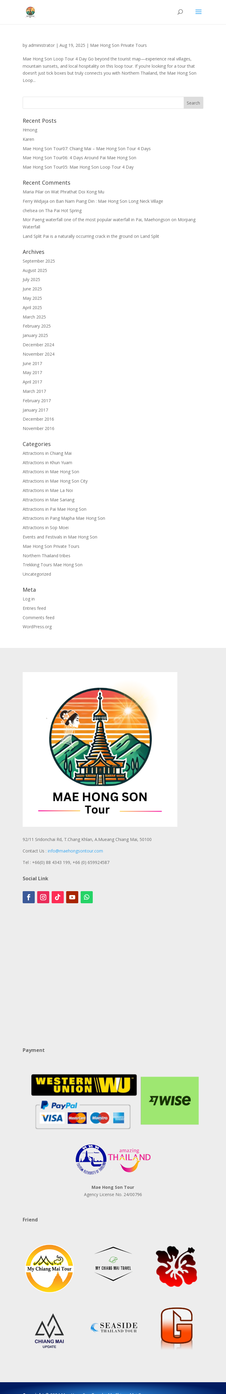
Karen (28, 139)
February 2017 (37, 400)
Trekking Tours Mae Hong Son (52, 565)
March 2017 (34, 391)
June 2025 (32, 289)
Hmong (30, 130)
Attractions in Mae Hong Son (51, 471)
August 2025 (35, 270)
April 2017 (32, 382)
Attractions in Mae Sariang (48, 500)
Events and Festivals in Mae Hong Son (60, 537)
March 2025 (34, 317)
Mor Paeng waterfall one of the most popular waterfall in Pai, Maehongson (96, 219)
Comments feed (38, 617)
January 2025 (35, 335)
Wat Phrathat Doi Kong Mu (77, 192)
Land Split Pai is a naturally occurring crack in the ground (78, 236)
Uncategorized (37, 574)
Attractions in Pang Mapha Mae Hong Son (64, 518)
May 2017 (32, 372)
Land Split (149, 236)
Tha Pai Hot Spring (63, 210)
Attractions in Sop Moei (46, 527)
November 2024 (38, 354)
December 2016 (38, 419)
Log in (29, 599)
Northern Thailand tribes (46, 555)
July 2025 (31, 279)
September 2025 (39, 261)
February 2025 (37, 326)
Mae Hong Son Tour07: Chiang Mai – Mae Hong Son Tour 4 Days (87, 148)
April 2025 (32, 307)
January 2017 (35, 410)
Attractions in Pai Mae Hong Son (54, 509)
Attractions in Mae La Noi (48, 490)
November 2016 (38, 428)
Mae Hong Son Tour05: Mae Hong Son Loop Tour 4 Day (78, 167)
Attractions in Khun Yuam (47, 462)
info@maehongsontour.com (75, 851)
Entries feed (34, 608)
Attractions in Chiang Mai (47, 453)
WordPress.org (37, 626)
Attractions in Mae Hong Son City (55, 481)
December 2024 (38, 345)
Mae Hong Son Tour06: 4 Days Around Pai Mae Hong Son (79, 157)
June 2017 (32, 363)
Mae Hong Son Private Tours (118, 45)
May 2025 (32, 298)
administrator (41, 45)
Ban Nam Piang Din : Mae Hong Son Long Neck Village (109, 201)
